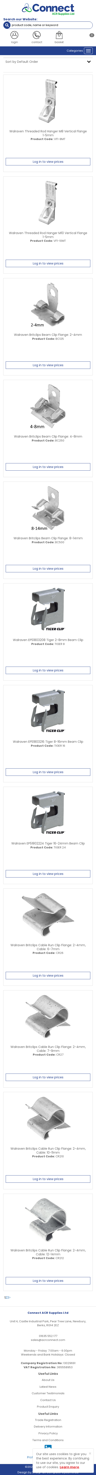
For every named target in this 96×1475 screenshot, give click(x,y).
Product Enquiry (48, 1407)
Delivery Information (48, 1426)
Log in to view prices (48, 161)
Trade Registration (48, 1420)
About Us (48, 1380)
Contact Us (48, 1400)
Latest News (48, 1387)
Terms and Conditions (48, 1440)
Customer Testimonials (48, 1393)
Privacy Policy (48, 1433)
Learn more (69, 1467)
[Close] (90, 1453)
